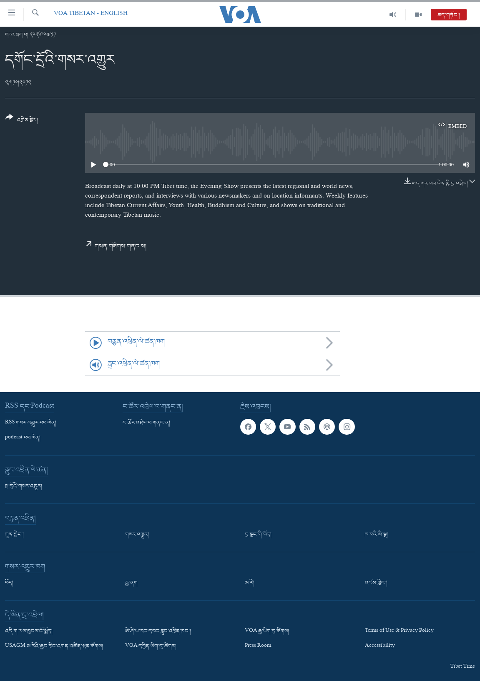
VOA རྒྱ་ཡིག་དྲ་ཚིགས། (267, 631)
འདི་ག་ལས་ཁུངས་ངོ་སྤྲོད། (29, 631)
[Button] (21, 121)
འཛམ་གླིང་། (376, 583)
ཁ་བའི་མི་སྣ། (376, 535)
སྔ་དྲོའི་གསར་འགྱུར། (23, 486)
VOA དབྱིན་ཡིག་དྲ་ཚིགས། (150, 647)
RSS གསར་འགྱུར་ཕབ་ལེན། (30, 423)
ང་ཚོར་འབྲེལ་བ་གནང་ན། (146, 423)
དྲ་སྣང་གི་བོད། (258, 535)
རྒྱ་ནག (131, 583)
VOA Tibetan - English (91, 14)
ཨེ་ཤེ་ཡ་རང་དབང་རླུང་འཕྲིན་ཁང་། (158, 631)
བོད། (9, 583)
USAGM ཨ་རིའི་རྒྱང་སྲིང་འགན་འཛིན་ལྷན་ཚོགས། (54, 647)
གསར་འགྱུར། (137, 535)
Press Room (258, 647)
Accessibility (380, 647)
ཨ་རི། (249, 583)
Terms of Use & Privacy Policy (399, 631)
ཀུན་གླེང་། (14, 535)
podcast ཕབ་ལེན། (22, 438)
